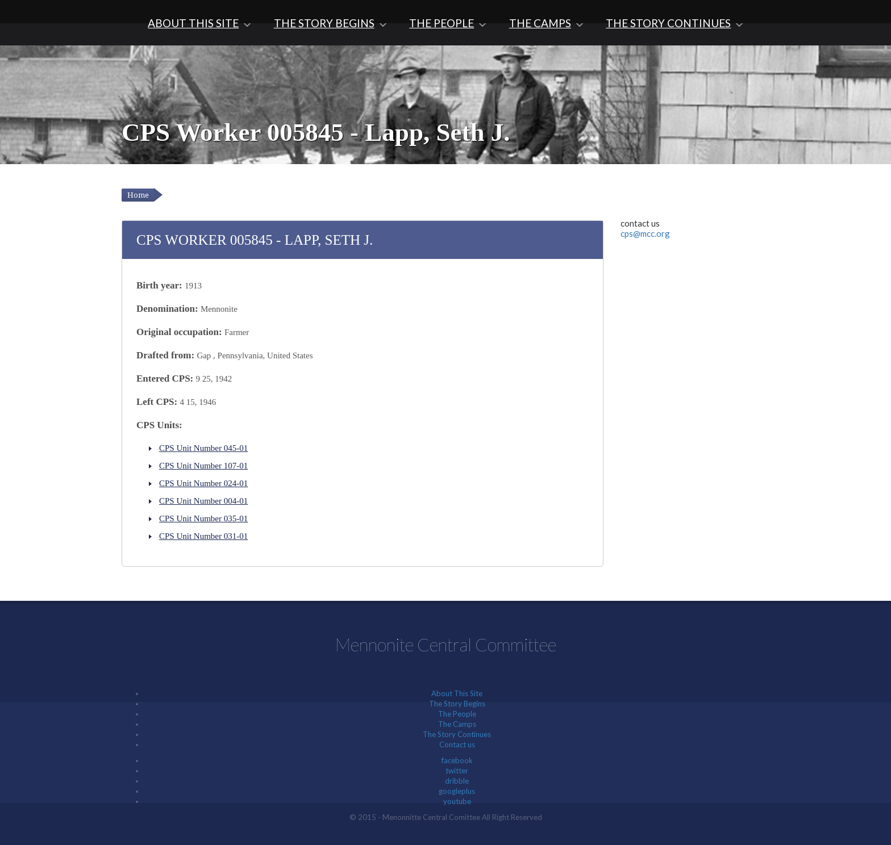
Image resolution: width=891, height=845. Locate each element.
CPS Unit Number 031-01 (203, 536)
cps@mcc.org (645, 233)
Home (138, 195)
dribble (457, 780)
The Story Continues (668, 23)
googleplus (457, 791)
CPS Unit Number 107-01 (203, 465)
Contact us (457, 744)
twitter (457, 770)
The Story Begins (324, 23)
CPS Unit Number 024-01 (203, 483)
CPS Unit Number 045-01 (203, 448)
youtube (457, 801)
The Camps (540, 23)
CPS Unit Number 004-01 (203, 500)
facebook (457, 760)
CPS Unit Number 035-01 (203, 518)
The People (441, 23)
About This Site (193, 23)
